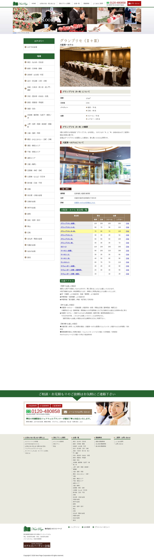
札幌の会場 (31, 245)
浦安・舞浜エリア (33, 145)
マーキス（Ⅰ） (65, 254)
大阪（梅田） (65, 189)
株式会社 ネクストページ (43, 529)
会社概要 (87, 527)
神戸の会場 (31, 208)
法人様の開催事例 (101, 444)
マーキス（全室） (67, 250)
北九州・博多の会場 (34, 239)
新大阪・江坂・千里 (34, 183)
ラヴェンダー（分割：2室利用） (71, 270)
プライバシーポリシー (102, 527)
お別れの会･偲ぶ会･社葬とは (35, 437)
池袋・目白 (31, 109)
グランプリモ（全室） (68, 223)
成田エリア (31, 158)
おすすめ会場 (32, 47)
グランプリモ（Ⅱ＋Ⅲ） (68, 231)
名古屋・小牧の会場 (34, 195)
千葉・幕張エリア (33, 152)
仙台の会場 (31, 251)
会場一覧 (77, 3)
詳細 (127, 223)
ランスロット (65, 262)
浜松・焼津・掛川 (33, 220)
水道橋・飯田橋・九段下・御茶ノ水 (39, 116)
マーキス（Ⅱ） (65, 258)
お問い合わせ (135, 3)
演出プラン (56, 444)
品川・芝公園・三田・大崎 (37, 81)
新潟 (29, 257)
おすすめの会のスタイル (32, 444)
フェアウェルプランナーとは (33, 448)
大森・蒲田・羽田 (33, 133)
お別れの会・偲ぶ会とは (47, 3)
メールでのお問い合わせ (79, 412)
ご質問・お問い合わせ (123, 437)
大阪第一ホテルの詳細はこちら (84, 202)
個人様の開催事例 (101, 446)
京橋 (29, 189)
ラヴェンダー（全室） (68, 266)
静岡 (29, 214)
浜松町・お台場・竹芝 (35, 75)
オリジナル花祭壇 (58, 441)
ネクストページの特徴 (31, 441)
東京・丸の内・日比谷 (35, 62)
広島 (29, 232)
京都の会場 (31, 201)
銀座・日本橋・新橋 (34, 68)
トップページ (74, 527)
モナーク (64, 247)
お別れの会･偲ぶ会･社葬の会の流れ (35, 446)
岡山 (29, 226)
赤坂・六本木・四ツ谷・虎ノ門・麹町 (39, 88)
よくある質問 (119, 441)
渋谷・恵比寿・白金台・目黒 (37, 96)
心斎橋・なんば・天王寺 (36, 177)
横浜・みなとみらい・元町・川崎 (39, 139)
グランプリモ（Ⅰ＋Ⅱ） (68, 227)
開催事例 (86, 3)
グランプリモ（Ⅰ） (67, 235)
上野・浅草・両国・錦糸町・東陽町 (39, 125)
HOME (34, 3)
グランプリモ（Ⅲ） (67, 243)
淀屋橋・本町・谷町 (34, 170)
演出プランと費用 (64, 3)
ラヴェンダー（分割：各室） (70, 274)
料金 (54, 446)
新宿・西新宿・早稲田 (35, 102)
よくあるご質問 (98, 3)
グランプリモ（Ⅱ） (67, 239)
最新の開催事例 (100, 441)
